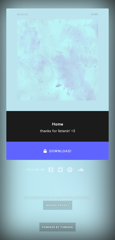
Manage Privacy (57, 205)
